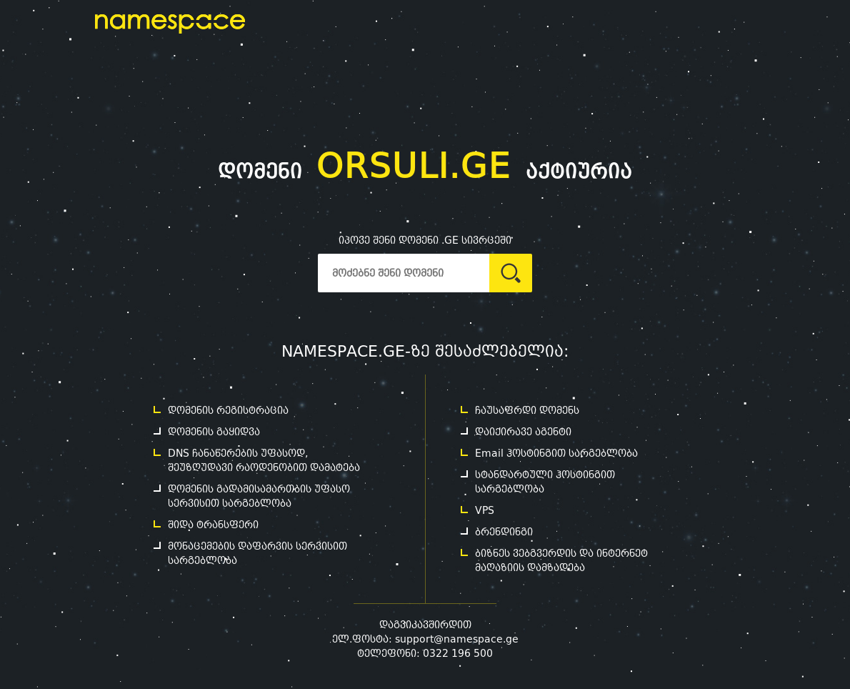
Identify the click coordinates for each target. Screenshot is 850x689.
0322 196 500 (458, 653)
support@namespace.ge (457, 639)
